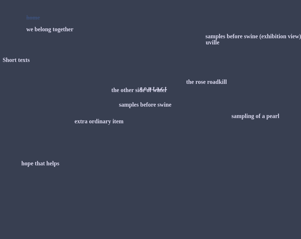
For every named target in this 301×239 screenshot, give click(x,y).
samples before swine (145, 104)
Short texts (16, 60)
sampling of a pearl (255, 116)
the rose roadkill (206, 82)
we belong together (49, 29)
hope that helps (40, 163)
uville (212, 42)
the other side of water (139, 90)
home (33, 17)
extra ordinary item (99, 121)
